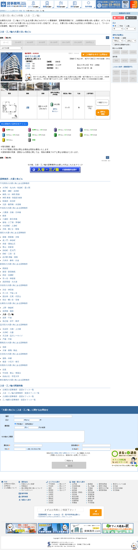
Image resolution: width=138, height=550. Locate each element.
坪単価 (116, 38)
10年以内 (133, 60)
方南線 (90, 488)
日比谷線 (91, 492)
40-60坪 (30, 42)
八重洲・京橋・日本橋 (12, 212)
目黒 (4, 370)
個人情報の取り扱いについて (31, 488)
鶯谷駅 (27, 66)
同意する (69, 461)
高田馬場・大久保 (10, 282)
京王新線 (116, 490)
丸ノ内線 (91, 486)
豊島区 (51, 498)
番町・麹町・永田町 (11, 191)
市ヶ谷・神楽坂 (9, 278)
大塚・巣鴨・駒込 (10, 350)
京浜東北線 (76, 486)
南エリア (62, 488)
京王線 (115, 486)
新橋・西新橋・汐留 (11, 237)
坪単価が (18, 424)
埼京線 (74, 494)
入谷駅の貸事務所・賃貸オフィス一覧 (18, 396)
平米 (120, 26)
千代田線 (91, 503)
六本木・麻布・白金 (11, 260)
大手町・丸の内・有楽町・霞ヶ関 (16, 188)
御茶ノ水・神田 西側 (11, 194)
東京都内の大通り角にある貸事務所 (14, 380)
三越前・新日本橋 (10, 219)
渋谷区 (51, 492)
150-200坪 (78, 42)
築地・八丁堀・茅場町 (12, 222)
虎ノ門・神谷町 (9, 240)
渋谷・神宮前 (8, 290)
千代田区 (52, 484)
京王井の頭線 (118, 488)
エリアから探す (54, 482)
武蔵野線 (75, 500)
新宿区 (51, 490)
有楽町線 (91, 494)
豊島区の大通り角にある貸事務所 (14, 343)
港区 (50, 488)
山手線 (74, 484)
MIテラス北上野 (32, 56)
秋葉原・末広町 (9, 201)
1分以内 (116, 52)
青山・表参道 (8, 247)
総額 (123, 38)
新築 (116, 60)
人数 (126, 26)
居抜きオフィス (133, 79)
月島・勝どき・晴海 (11, 229)
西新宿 (5, 268)
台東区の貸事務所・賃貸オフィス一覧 (18, 390)
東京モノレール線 (119, 484)
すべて (6, 42)
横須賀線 (75, 498)
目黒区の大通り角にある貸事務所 (14, 365)
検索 (119, 18)
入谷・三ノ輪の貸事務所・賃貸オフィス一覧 (21, 393)
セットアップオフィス (125, 79)
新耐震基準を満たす (116, 72)
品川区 (51, 496)
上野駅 (27, 68)
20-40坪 (18, 42)
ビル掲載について (10, 488)
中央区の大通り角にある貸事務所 (14, 208)
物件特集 (24, 493)
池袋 (4, 347)
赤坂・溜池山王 (9, 244)
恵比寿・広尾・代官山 (12, 296)
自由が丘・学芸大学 (11, 376)
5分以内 (124, 52)
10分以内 (133, 52)
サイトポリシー (27, 490)
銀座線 (90, 484)
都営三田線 (103, 486)
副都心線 (91, 498)
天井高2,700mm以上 (133, 72)
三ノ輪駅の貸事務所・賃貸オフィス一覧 (19, 400)
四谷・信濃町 (8, 275)
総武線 (74, 490)
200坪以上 (90, 42)
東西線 (90, 490)
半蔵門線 (91, 496)
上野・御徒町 (8, 308)
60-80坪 (42, 42)
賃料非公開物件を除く (122, 45)
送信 (69, 466)
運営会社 (24, 482)
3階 (27, 107)
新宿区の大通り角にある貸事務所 (14, 264)
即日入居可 (124, 72)
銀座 (4, 216)
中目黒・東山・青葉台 (12, 373)
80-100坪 (53, 42)
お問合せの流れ (9, 484)
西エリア (62, 486)
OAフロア (116, 79)
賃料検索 (24, 497)
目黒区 (51, 503)
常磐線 (74, 503)
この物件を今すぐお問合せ (96, 54)
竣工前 (125, 60)
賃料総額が (28, 424)
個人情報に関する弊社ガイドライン (64, 453)
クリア (132, 18)
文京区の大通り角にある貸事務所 (14, 354)
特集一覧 (22, 11)
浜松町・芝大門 (9, 250)
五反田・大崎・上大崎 (12, 329)
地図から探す (26, 500)
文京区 (51, 500)
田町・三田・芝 (9, 254)
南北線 (90, 500)
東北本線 (75, 496)
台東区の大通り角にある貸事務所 (14, 303)
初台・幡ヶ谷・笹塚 (11, 300)
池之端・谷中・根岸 (11, 321)
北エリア (62, 490)
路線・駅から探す (78, 482)
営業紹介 (24, 486)
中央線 (74, 488)
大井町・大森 (8, 332)
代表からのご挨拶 (27, 484)
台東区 (51, 494)
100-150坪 (66, 42)
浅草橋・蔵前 (8, 311)
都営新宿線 (103, 490)
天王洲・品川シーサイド (13, 336)
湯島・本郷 (7, 358)
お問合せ (7, 486)
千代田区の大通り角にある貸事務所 (14, 183)
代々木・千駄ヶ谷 (10, 293)
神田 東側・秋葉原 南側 (12, 198)
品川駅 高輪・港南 (10, 257)
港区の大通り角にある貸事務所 (13, 233)
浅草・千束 (7, 318)
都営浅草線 (103, 484)
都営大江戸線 (103, 488)
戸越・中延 (7, 339)
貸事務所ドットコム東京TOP (9, 11)
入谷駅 (27, 64)
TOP (5, 482)
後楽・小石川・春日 (11, 362)
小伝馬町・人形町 (10, 226)
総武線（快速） (77, 492)
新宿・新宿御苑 (9, 272)
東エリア (62, 484)
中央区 (51, 486)
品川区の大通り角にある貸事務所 (14, 325)
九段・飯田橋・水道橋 (12, 204)
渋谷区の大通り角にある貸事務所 (14, 285)
